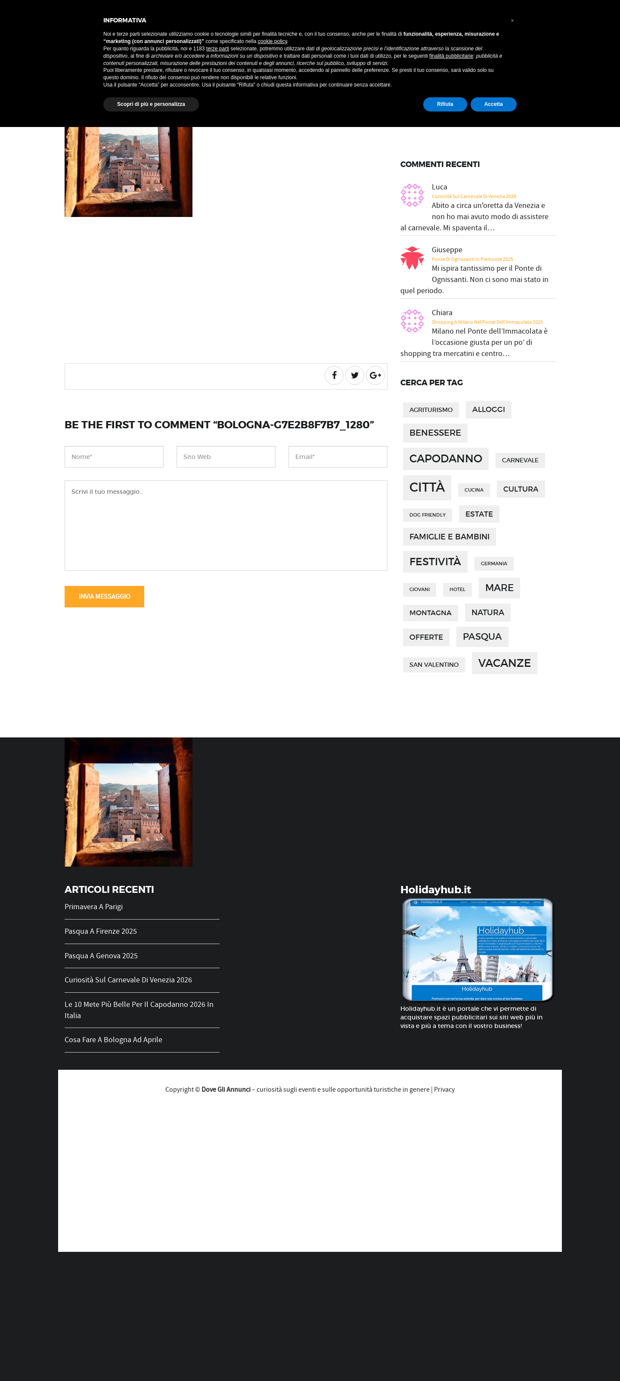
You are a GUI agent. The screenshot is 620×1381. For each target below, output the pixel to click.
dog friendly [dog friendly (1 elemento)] (427, 515)
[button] (512, 21)
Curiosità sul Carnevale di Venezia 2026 (474, 196)
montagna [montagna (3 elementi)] (430, 613)
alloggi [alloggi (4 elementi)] (488, 409)
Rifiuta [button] (445, 104)
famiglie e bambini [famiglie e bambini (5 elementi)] (449, 537)
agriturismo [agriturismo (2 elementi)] (431, 410)
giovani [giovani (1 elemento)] (419, 589)
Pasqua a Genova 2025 (101, 956)
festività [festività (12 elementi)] (435, 561)
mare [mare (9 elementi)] (499, 588)
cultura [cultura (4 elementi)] (521, 489)
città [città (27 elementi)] (427, 487)
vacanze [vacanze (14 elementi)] (504, 663)
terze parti (217, 49)
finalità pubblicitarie (451, 56)
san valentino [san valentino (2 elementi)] (434, 665)
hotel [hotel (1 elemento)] (457, 589)
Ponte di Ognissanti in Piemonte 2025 (472, 259)
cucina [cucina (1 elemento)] (474, 490)
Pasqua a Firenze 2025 (101, 931)
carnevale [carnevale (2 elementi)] (520, 460)
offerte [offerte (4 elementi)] (426, 637)
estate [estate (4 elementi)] (479, 514)
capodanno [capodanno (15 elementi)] (445, 458)
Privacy (444, 1089)
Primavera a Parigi (94, 907)
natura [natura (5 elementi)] (487, 612)
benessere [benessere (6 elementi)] (435, 432)
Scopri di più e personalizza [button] (151, 104)
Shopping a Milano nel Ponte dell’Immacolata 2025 (487, 322)
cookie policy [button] (272, 41)
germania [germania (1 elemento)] (494, 564)
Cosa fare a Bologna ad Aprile (113, 1040)
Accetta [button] (493, 104)
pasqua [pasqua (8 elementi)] (482, 636)
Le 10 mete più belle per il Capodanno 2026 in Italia (139, 1010)
